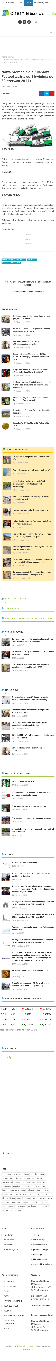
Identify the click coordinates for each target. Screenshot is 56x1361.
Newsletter (10, 3)
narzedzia (35, 1202)
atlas (43, 1186)
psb (45, 1202)
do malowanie (37, 1178)
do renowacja (21, 1206)
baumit (18, 1194)
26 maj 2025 (19, 977)
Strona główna (8, 57)
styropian (26, 1202)
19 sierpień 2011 (20, 821)
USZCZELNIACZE (11, 1306)
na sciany (26, 1178)
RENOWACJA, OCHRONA (14, 1316)
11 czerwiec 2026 (23, 416)
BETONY (7, 1328)
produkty (34, 1174)
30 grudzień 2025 (21, 921)
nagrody (18, 1182)
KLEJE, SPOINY (10, 1286)
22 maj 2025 (19, 645)
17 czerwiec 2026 (23, 335)
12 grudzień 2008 (21, 785)
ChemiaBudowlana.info (27, 1346)
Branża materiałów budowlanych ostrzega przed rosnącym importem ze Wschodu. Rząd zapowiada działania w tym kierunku (33, 889)
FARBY (6, 1296)
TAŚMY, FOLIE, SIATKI (13, 1301)
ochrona (26, 1174)
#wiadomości (7, 259)
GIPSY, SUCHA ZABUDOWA (10, 1322)
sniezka (40, 1194)
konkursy (5, 1190)
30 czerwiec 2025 (21, 964)
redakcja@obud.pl (42, 3)
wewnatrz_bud (7, 1178)
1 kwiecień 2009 (20, 799)
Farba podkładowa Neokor (23, 781)
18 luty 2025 (20, 474)
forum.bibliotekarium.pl (42, 1264)
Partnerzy (8, 1245)
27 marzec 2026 (22, 566)
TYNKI (6, 1291)
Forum (20, 3)
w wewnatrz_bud (29, 1194)
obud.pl (8, 1057)
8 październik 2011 (21, 810)
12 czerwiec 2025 (23, 514)
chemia (18, 1178)
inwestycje (15, 1190)
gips (33, 1198)
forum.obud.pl (39, 1240)
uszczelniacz (27, 1186)
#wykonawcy (20, 259)
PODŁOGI (7, 1311)
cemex (13, 1210)
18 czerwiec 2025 (23, 578)
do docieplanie (7, 1194)
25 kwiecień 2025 (22, 553)
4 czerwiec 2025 (20, 895)
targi (23, 1190)
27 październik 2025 (22, 946)
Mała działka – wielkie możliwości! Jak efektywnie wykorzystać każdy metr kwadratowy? (29, 484)
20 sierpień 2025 (20, 835)
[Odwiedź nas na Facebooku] (20, 22)
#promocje (31, 259)
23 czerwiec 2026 (21, 729)
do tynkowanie (44, 1206)
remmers (21, 1210)
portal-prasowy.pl (40, 1249)
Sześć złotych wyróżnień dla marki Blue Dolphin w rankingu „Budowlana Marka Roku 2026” (31, 356)
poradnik (16, 1186)
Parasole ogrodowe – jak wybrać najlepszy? (31, 470)
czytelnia (17, 1174)
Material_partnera (23, 1198)
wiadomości (7, 1174)
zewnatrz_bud (7, 1182)
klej (33, 1182)
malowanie (31, 1190)
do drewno (32, 1206)
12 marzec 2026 (20, 989)
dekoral (48, 1194)
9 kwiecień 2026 (20, 908)
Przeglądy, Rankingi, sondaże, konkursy (27, 618)
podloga (26, 1182)
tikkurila (5, 1198)
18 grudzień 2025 (23, 503)
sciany (36, 1186)
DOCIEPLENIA (9, 1281)
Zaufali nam (11, 608)
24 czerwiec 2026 (23, 322)
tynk (46, 1190)
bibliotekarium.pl (40, 1259)
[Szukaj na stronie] (35, 22)
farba (42, 1174)
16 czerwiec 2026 (23, 363)
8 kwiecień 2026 (20, 880)
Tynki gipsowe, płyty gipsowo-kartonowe (29, 806)
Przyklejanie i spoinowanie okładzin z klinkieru (31, 818)
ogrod (4, 1206)
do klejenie (41, 1198)
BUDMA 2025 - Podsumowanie (24, 862)
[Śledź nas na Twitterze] (24, 22)
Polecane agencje (14, 599)
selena (50, 1198)
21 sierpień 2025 (22, 463)
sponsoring (16, 1202)
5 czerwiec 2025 (22, 490)
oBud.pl (28, 3)
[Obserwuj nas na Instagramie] (29, 22)
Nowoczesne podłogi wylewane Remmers (30, 510)
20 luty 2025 (19, 866)
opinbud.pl (37, 1254)
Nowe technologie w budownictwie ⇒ (28, 292)
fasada (39, 1190)
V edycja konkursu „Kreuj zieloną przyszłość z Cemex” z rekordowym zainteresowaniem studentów (32, 385)
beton (12, 1198)
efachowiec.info (40, 1245)
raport (11, 1206)
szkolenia (6, 1202)
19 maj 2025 (19, 933)
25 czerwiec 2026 (21, 703)
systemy (5, 1210)
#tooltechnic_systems (11, 262)
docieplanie (41, 1182)
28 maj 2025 (20, 527)
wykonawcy (6, 1186)
